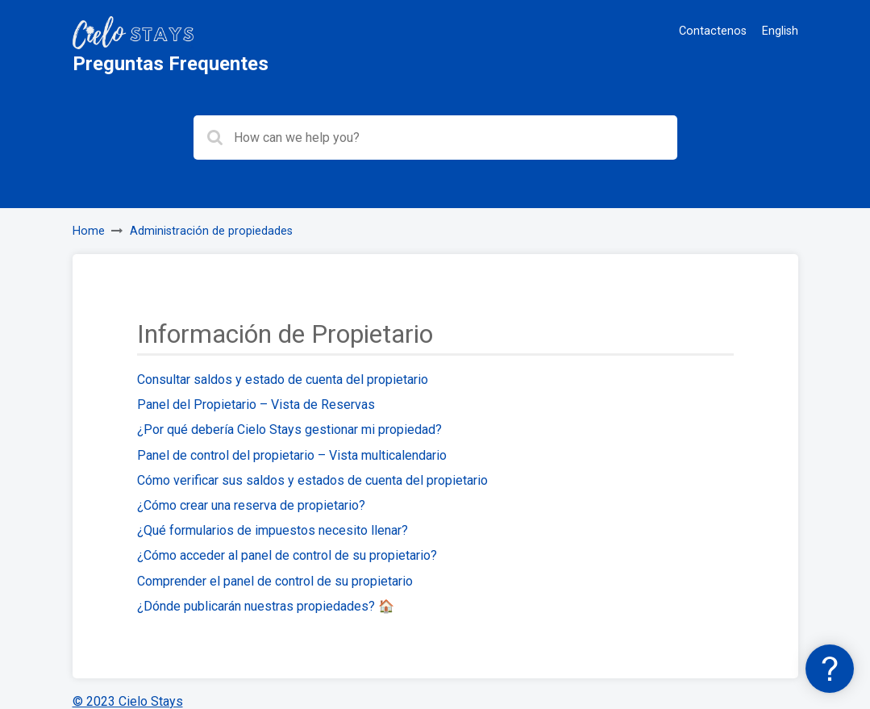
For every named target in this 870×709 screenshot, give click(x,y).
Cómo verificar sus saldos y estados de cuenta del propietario (312, 480)
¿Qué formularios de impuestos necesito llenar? (272, 530)
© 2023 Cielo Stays (128, 701)
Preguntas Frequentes (170, 63)
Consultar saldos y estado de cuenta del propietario (282, 379)
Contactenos (713, 31)
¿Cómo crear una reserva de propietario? (251, 505)
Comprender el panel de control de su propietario (275, 581)
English (780, 31)
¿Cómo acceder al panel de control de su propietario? (287, 555)
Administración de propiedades (211, 231)
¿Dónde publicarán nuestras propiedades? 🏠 (265, 606)
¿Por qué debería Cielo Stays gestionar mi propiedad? (289, 429)
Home (89, 231)
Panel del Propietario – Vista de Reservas (256, 404)
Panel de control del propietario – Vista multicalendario (292, 455)
